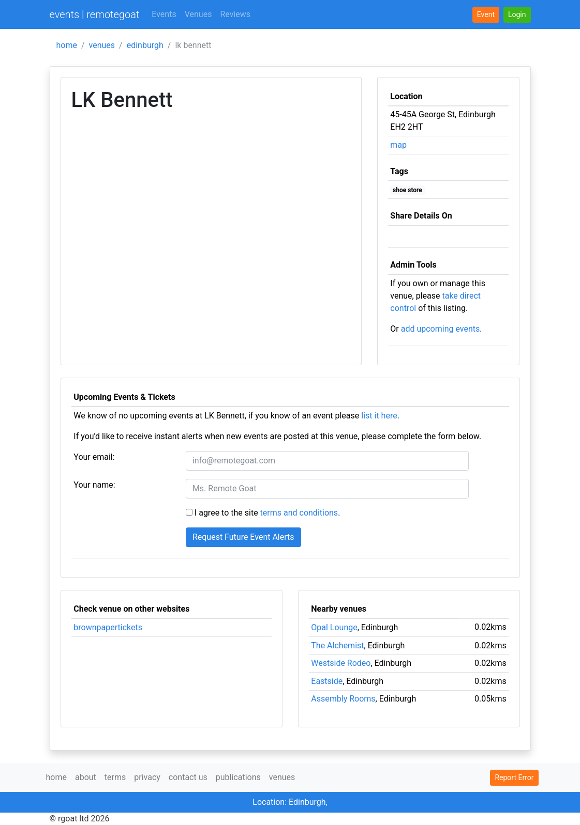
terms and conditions (299, 513)
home (66, 45)
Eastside (327, 681)
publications (238, 777)
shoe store (407, 190)
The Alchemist (337, 645)
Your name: (94, 485)
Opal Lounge (334, 627)
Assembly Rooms (343, 699)
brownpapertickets (107, 627)
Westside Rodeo (340, 663)
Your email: (93, 457)
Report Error (514, 777)
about (85, 777)
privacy (147, 777)
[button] (517, 15)
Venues (198, 14)
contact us (188, 777)
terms (115, 777)
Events (164, 14)
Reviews (235, 14)
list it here (379, 416)
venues (102, 45)
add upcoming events (440, 329)
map (398, 145)
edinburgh (145, 45)
